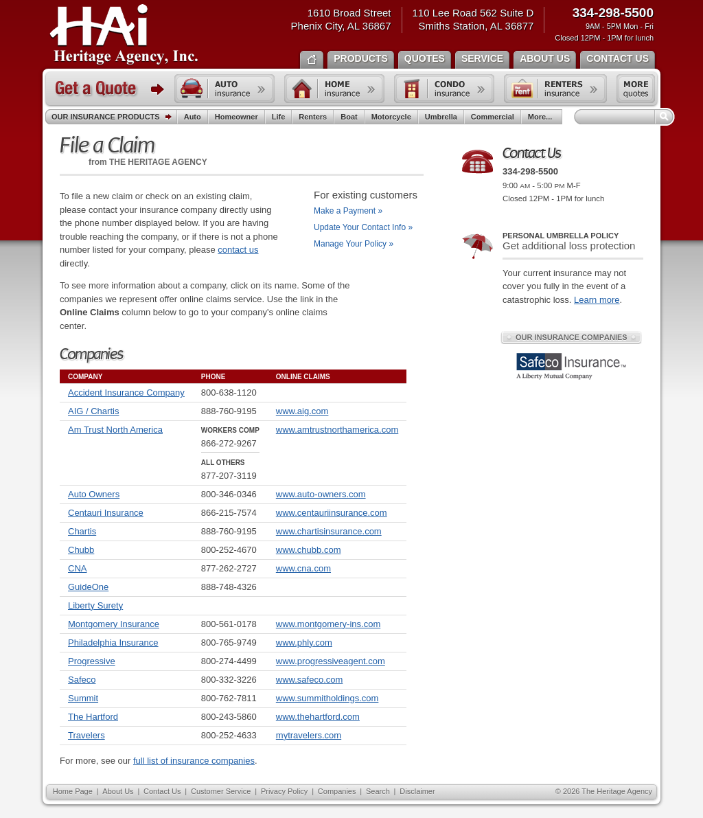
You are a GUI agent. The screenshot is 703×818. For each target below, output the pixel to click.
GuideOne (88, 587)
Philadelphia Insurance (113, 642)
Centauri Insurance (105, 513)
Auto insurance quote (224, 88)
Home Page (73, 791)
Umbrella (441, 117)
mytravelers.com (308, 735)
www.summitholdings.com (327, 698)
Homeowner (236, 117)
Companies (337, 791)
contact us (238, 250)
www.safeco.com (309, 679)
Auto (192, 117)
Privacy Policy (284, 791)
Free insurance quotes (635, 88)
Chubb (81, 550)
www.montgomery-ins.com (328, 624)
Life (278, 117)
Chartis (82, 531)
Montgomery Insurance (113, 624)
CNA (77, 568)
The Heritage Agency (123, 35)
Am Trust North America (115, 429)
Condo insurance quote (444, 88)
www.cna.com (303, 568)
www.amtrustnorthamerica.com (337, 429)
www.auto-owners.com (321, 494)
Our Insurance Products (114, 117)
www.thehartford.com (318, 717)
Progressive (91, 661)
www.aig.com (302, 411)
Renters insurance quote (555, 88)
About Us (117, 791)
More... (541, 117)
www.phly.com (304, 642)
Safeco (81, 679)
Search (378, 791)
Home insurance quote (334, 88)
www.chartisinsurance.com (329, 531)
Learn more (596, 300)
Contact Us (162, 791)
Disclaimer (417, 791)
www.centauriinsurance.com (331, 513)
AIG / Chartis (93, 411)
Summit (83, 698)
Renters (313, 117)
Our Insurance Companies (571, 337)
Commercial (492, 117)
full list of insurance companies (194, 760)
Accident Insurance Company (126, 392)
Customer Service (221, 791)
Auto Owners (93, 494)
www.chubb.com (308, 550)
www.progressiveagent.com (330, 661)
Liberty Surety (95, 605)
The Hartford (93, 717)
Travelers (86, 735)
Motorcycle (391, 117)
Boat (349, 117)
